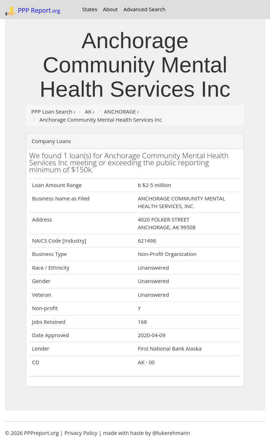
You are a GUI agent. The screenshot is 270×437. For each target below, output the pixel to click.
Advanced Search (144, 9)
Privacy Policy (80, 432)
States (89, 9)
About (110, 9)
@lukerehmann (171, 432)
